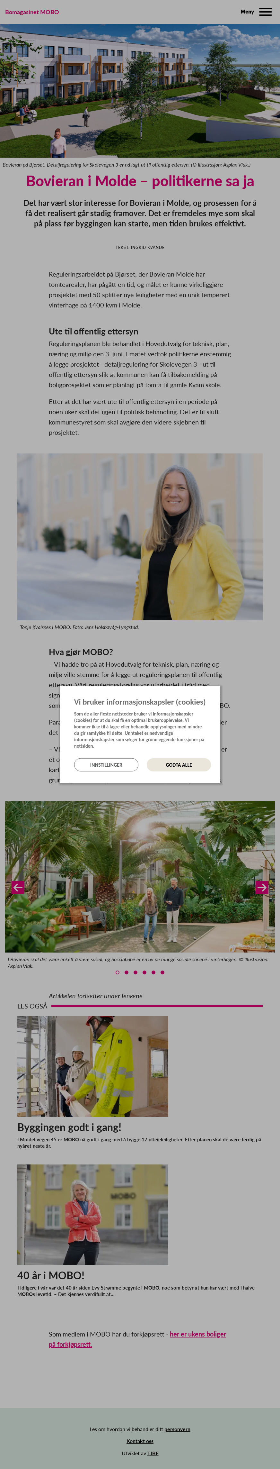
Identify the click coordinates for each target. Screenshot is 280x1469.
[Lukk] (218, 691)
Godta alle (179, 765)
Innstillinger (106, 765)
